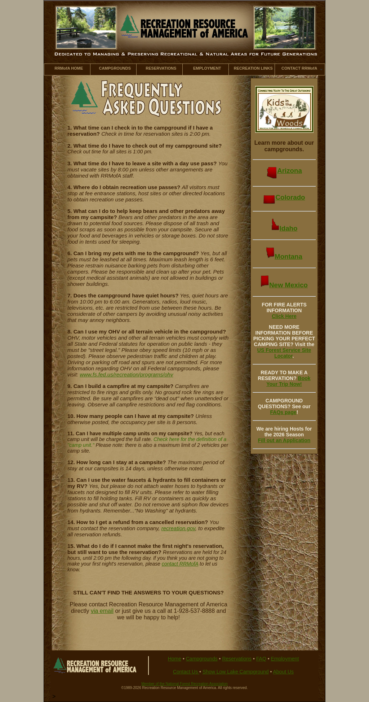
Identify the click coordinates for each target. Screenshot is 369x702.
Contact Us (186, 672)
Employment (285, 659)
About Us (283, 672)
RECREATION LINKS (253, 68)
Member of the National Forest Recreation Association (184, 684)
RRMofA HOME (68, 68)
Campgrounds (202, 659)
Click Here (284, 316)
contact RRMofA (180, 564)
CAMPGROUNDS (115, 68)
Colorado (284, 197)
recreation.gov (178, 528)
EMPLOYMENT (207, 68)
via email (102, 611)
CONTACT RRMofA (299, 68)
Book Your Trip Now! (288, 381)
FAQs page (283, 412)
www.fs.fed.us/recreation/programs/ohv (126, 374)
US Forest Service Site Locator (284, 353)
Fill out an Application (284, 440)
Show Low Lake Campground (236, 672)
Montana (284, 256)
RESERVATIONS (161, 68)
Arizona (284, 170)
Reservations (237, 659)
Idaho (284, 228)
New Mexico (284, 285)
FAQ (261, 659)
